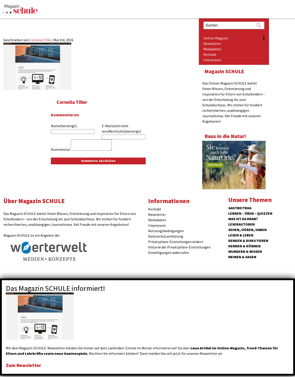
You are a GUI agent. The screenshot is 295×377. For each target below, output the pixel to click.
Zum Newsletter (25, 365)
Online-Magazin (215, 38)
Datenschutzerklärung (165, 236)
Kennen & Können (244, 246)
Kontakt (209, 54)
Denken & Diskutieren (248, 240)
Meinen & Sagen (242, 257)
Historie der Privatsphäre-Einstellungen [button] (179, 247)
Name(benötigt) (64, 126)
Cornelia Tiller (73, 102)
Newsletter (212, 43)
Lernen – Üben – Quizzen (250, 213)
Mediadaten (212, 49)
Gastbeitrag (240, 208)
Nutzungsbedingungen (166, 231)
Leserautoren (241, 224)
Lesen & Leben (240, 235)
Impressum (212, 60)
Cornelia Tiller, (41, 40)
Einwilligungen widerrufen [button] (168, 252)
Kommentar (60, 149)
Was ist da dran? (243, 218)
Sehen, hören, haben (247, 229)
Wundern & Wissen (245, 251)
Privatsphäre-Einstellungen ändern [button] (175, 241)
